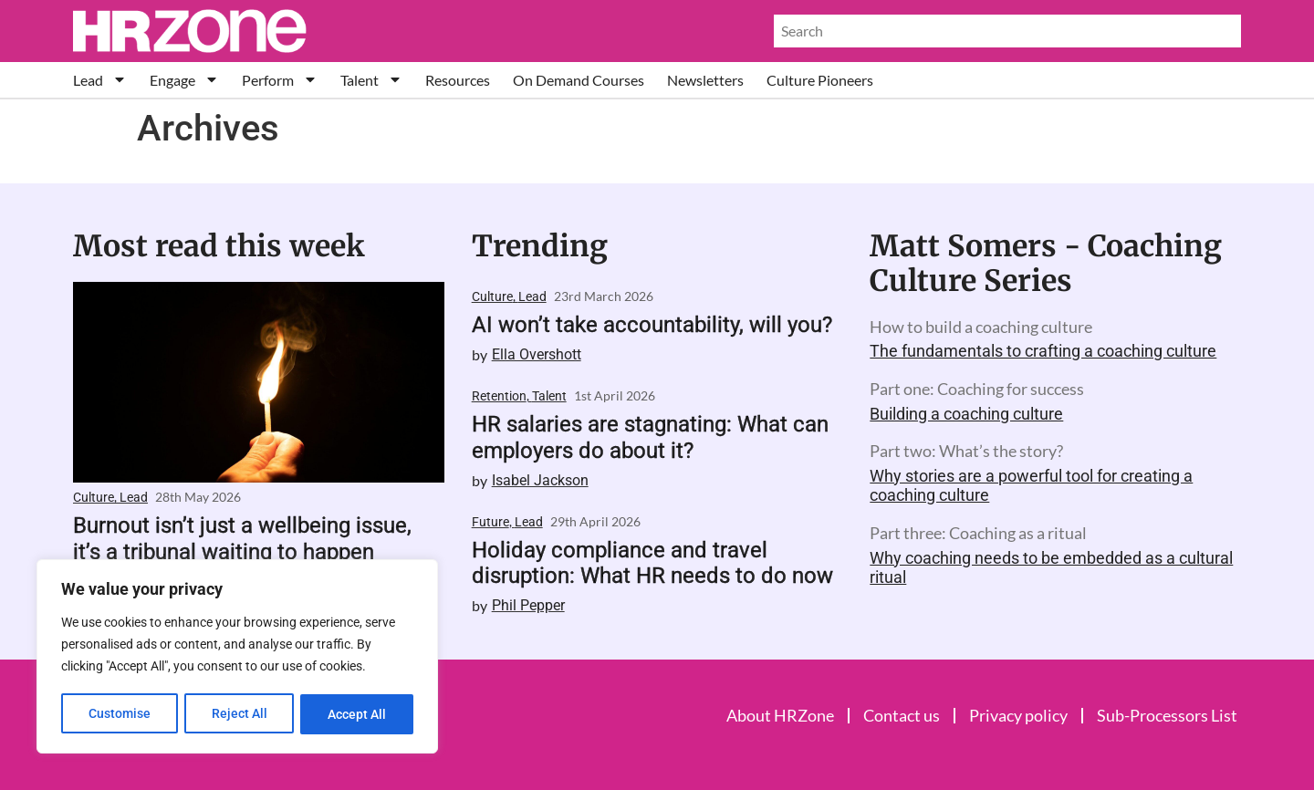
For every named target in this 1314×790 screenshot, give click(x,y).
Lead (100, 79)
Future (490, 522)
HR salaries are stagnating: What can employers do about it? (650, 437)
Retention (499, 396)
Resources (457, 79)
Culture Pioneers (819, 79)
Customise (120, 714)
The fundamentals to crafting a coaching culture (1043, 350)
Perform (280, 79)
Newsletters (705, 79)
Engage (184, 79)
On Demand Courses (578, 79)
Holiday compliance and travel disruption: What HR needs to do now (652, 563)
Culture (93, 497)
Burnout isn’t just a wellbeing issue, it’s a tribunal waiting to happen (242, 539)
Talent (371, 79)
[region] (237, 658)
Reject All (239, 714)
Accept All (357, 714)
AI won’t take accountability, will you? (652, 325)
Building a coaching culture (966, 413)
